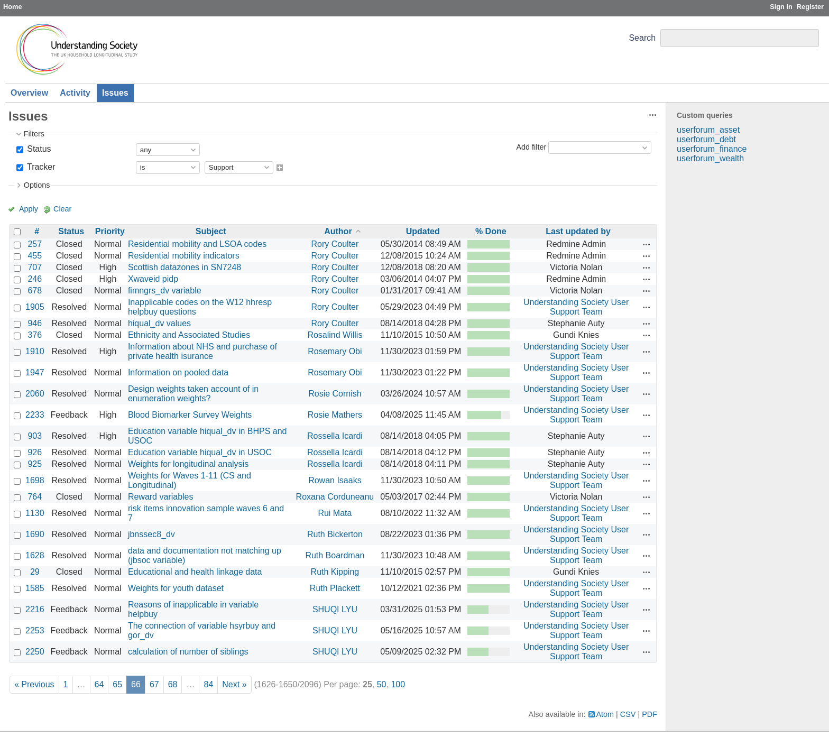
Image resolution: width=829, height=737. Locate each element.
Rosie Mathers (335, 414)
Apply (28, 209)
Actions (646, 244)
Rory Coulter (335, 243)
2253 (34, 630)
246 (34, 278)
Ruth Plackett (335, 588)
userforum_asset (708, 129)
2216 (34, 609)
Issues (115, 92)
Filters (34, 134)
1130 (34, 513)
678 (34, 290)
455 (34, 255)
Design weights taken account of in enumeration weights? (193, 393)
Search (642, 37)
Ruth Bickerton (335, 534)
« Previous (34, 684)
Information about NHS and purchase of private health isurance (202, 351)
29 (35, 571)
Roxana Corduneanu (335, 496)
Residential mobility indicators (184, 255)
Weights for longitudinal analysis (188, 463)
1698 (34, 480)
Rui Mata (335, 513)
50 (381, 684)
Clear (62, 209)
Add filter (531, 147)
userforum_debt (706, 139)
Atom (605, 714)
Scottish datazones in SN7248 (184, 267)
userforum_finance (712, 148)
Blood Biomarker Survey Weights (190, 414)
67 (154, 684)
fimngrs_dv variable (164, 290)
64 (99, 684)
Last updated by (578, 231)
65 (117, 684)
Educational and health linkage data (195, 571)
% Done (490, 231)
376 (34, 334)
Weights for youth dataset (176, 588)
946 (34, 323)
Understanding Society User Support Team (576, 307)
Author (338, 231)
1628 (34, 555)
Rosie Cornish (334, 393)
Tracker (40, 166)
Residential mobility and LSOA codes (197, 243)
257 (34, 243)
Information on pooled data (178, 372)
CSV (628, 714)
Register (810, 7)
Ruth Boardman (334, 555)
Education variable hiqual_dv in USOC (200, 452)
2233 (34, 414)
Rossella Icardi (335, 435)
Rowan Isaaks (335, 480)
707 (34, 267)
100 (398, 684)
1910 (34, 351)
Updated (423, 231)
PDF (649, 714)
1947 (34, 372)
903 (34, 435)
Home (12, 7)
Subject (211, 231)
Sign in (781, 7)
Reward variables (161, 496)
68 (173, 684)
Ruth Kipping (335, 571)
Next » (234, 684)
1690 (34, 534)
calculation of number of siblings (188, 651)
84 (208, 684)
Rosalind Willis (334, 334)
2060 (34, 393)
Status (38, 148)
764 (34, 496)
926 (34, 452)
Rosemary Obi (335, 351)
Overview (29, 92)
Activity (75, 92)
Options (37, 185)
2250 (34, 651)
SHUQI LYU (334, 609)
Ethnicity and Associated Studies (189, 334)
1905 (34, 306)
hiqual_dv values (159, 323)
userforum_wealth (710, 158)
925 (34, 463)
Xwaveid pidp (153, 278)
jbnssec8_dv (151, 534)
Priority (110, 231)
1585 (34, 588)
